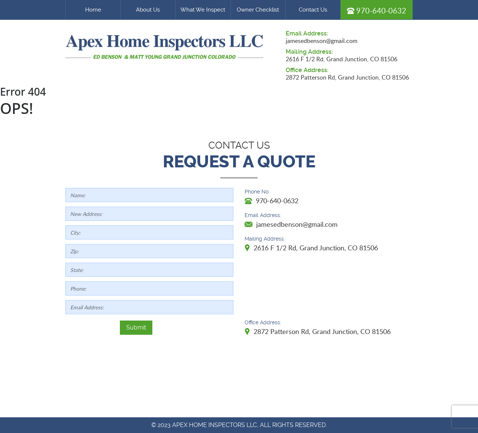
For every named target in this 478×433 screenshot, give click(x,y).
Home (93, 9)
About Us (148, 9)
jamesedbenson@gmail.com (321, 41)
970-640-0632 (376, 10)
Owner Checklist (258, 9)
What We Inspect (202, 9)
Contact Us (313, 9)
